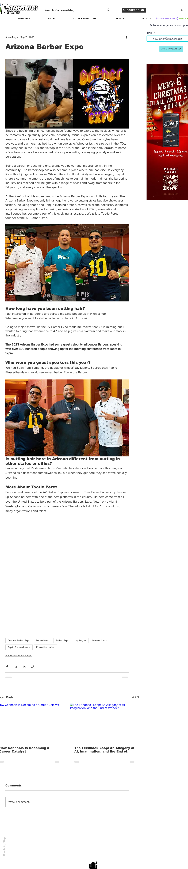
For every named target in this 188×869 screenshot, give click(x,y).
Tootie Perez (43, 640)
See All (135, 696)
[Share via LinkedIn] (24, 666)
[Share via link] (32, 666)
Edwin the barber (45, 647)
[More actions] (127, 37)
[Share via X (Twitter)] (15, 666)
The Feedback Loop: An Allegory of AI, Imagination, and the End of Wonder (104, 749)
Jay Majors (80, 640)
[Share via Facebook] (7, 666)
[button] (134, 10)
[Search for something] (71, 11)
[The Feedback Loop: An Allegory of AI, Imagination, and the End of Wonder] (104, 722)
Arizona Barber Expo (19, 640)
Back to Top (4, 846)
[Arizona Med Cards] (167, 18)
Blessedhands (100, 640)
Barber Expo (62, 640)
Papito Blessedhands (19, 647)
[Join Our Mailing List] (171, 49)
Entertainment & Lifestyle (18, 655)
